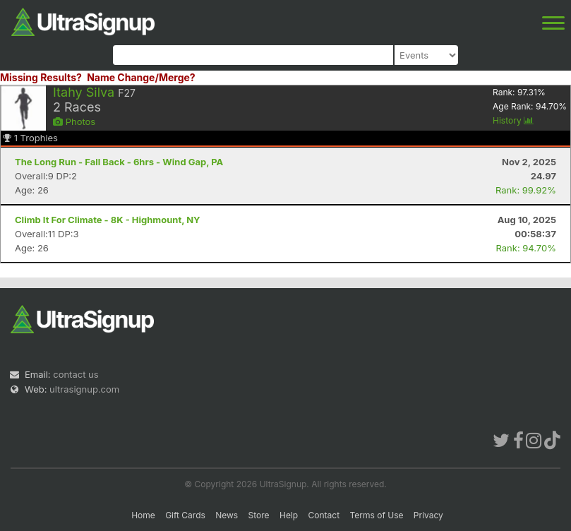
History (513, 120)
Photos (74, 121)
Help (289, 515)
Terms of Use (376, 515)
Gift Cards (185, 515)
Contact (324, 515)
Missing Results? (41, 77)
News (226, 515)
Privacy (428, 515)
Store (259, 515)
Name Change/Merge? (141, 77)
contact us (75, 374)
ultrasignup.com (84, 389)
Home (143, 515)
